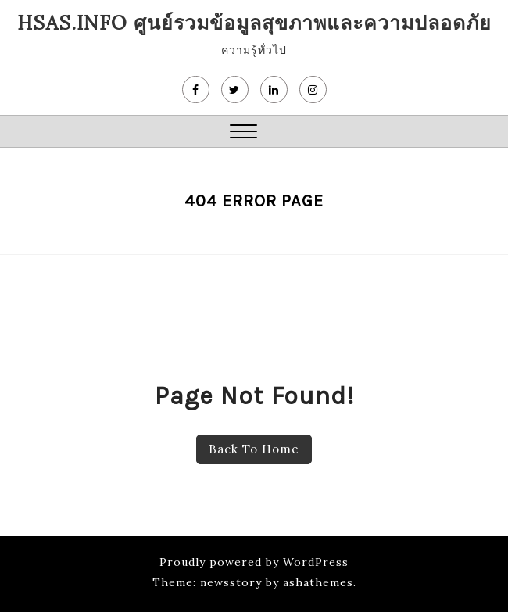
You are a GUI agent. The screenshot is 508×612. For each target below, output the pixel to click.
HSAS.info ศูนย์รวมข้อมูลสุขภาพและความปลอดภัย (254, 22)
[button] (243, 133)
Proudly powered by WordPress (254, 562)
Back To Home (254, 449)
